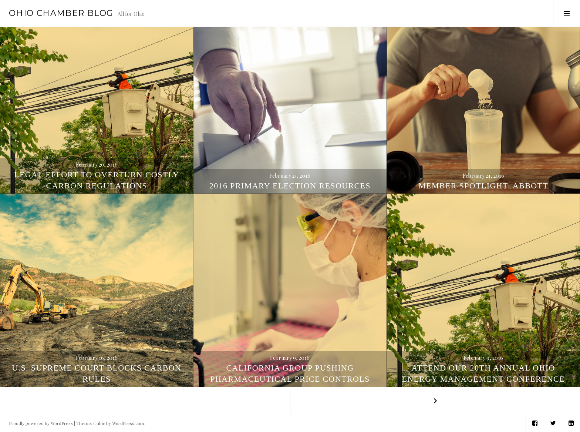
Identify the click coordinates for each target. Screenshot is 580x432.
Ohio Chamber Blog (61, 13)
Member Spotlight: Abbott (483, 185)
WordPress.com (128, 423)
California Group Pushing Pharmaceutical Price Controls (290, 373)
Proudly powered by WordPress (41, 423)
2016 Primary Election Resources (290, 185)
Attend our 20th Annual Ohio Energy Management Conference (483, 373)
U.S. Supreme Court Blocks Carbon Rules (96, 373)
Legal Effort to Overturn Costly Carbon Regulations (96, 180)
